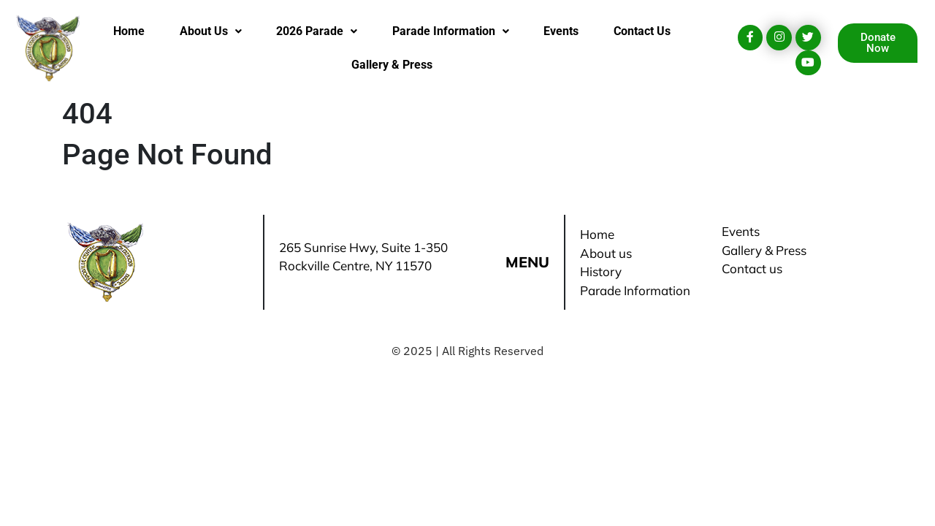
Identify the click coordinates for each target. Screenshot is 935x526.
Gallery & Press (391, 65)
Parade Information (450, 31)
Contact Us (642, 31)
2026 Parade (316, 31)
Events (561, 31)
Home (129, 31)
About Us (211, 31)
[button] (210, 31)
